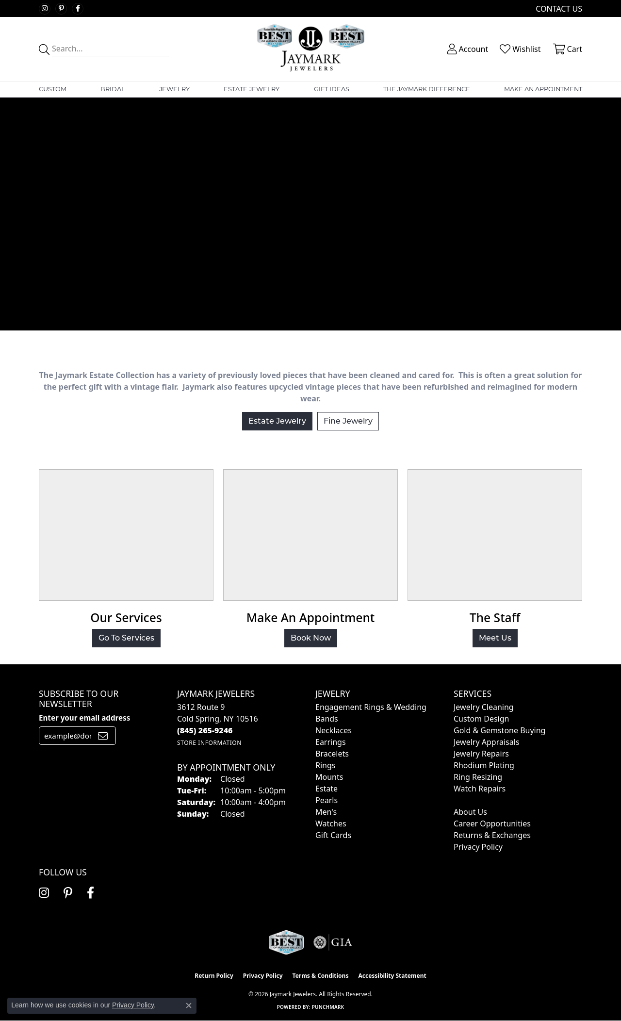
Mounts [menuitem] (329, 777)
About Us (470, 812)
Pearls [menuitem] (326, 800)
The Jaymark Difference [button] (426, 89)
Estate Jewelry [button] (277, 421)
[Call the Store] (205, 730)
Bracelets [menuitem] (332, 753)
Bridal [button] (112, 89)
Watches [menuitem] (330, 823)
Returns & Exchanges (492, 835)
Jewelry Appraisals (486, 742)
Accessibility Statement (392, 976)
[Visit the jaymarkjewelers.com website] (286, 942)
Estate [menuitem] (326, 788)
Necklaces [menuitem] (333, 730)
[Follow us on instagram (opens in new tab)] (44, 9)
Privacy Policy (478, 846)
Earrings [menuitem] (330, 742)
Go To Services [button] (126, 637)
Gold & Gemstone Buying (499, 730)
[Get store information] (209, 743)
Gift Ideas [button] (331, 89)
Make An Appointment (543, 89)
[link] (558, 8)
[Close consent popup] (189, 1005)
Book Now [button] (311, 637)
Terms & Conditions (321, 976)
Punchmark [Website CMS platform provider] (328, 1007)
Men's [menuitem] (326, 812)
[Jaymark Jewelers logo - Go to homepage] (310, 49)
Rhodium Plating (484, 765)
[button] (466, 49)
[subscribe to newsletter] (102, 735)
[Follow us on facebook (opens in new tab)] (77, 9)
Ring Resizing (478, 777)
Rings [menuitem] (325, 765)
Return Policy (214, 976)
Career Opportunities (492, 823)
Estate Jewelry (251, 89)
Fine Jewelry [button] (348, 421)
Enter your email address (84, 718)
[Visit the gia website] (332, 942)
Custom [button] (52, 89)
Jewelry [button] (174, 89)
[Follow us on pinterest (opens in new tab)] (61, 9)
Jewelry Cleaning (484, 707)
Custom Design (481, 718)
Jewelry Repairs (481, 753)
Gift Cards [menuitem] (333, 835)
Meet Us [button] (495, 637)
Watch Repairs (480, 788)
